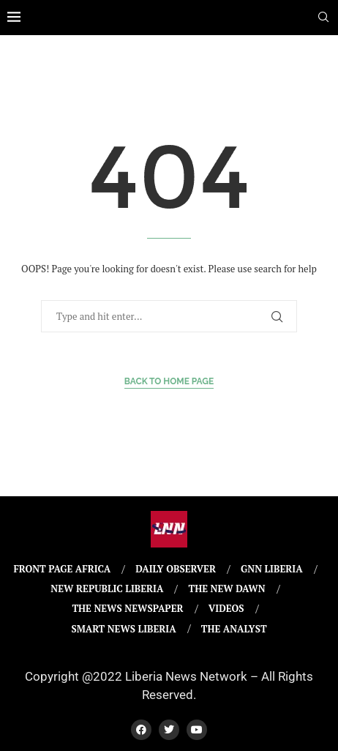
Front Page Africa (61, 568)
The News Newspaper (127, 608)
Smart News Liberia (123, 628)
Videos (226, 608)
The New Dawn (227, 588)
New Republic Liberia (106, 588)
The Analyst (234, 628)
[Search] (323, 19)
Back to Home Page (169, 381)
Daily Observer (175, 568)
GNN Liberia (272, 568)
